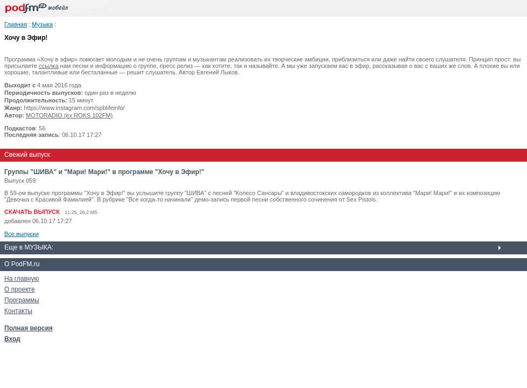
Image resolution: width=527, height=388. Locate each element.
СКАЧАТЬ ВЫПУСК (32, 212)
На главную (21, 278)
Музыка (42, 24)
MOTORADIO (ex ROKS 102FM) (69, 115)
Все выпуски (21, 234)
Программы (21, 300)
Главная (15, 24)
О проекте (19, 289)
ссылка (49, 66)
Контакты (18, 311)
